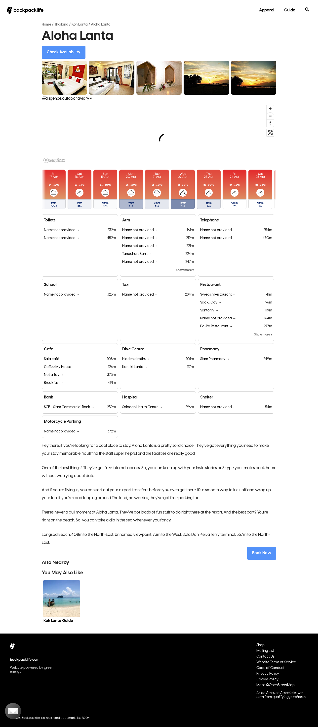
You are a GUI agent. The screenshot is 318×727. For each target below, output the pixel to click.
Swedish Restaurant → (218, 295)
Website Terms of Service (276, 662)
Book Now (261, 553)
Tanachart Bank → (137, 254)
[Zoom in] (270, 108)
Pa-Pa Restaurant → (216, 326)
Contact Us (265, 657)
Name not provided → (62, 230)
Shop (260, 645)
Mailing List (265, 651)
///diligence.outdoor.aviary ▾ (67, 98)
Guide (289, 10)
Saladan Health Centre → (142, 407)
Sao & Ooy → (211, 302)
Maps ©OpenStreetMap (275, 685)
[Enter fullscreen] (270, 132)
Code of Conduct (270, 668)
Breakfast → (54, 383)
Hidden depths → (136, 359)
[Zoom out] (270, 116)
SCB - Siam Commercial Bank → (69, 407)
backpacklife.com (25, 660)
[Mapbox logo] (54, 160)
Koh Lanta (80, 25)
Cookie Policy (267, 679)
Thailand (61, 25)
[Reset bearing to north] (270, 123)
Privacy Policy (267, 674)
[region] (159, 134)
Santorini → (209, 310)
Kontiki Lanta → (135, 367)
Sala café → (53, 359)
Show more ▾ (185, 270)
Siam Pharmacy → (215, 359)
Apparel (266, 10)
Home (46, 25)
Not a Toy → (54, 375)
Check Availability (63, 52)
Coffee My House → (59, 367)
